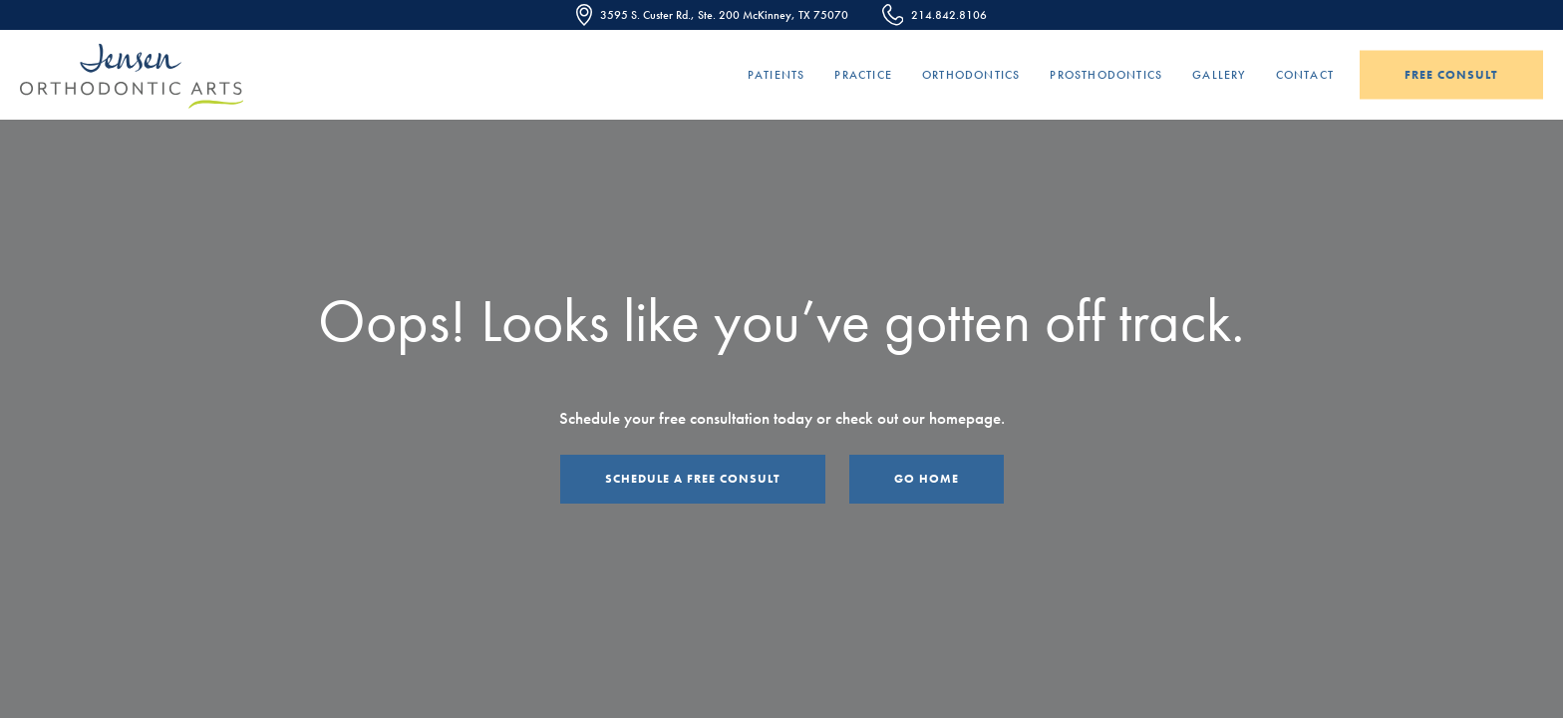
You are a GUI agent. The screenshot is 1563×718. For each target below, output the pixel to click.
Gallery (1218, 75)
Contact (1305, 75)
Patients (776, 75)
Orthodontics (971, 75)
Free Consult (1451, 75)
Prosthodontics (1106, 75)
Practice (863, 75)
